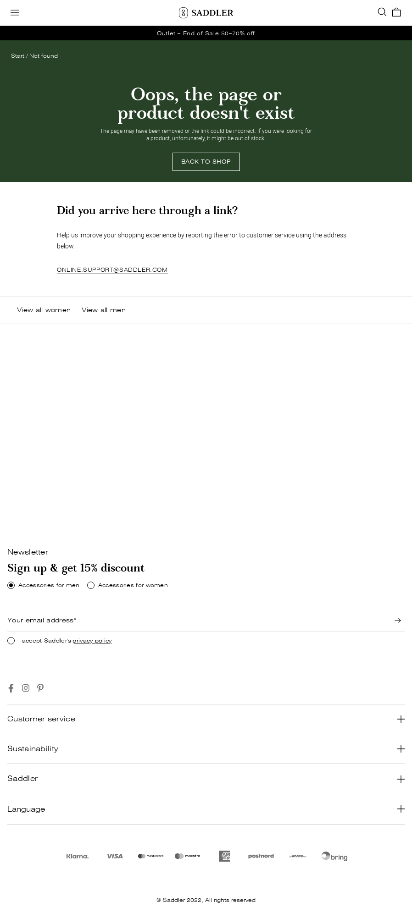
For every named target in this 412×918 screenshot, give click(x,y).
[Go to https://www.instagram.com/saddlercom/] (25, 688)
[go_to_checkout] (396, 13)
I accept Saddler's (65, 641)
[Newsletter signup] (398, 620)
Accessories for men (49, 585)
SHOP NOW (35, 509)
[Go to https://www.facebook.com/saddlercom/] (11, 688)
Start (17, 55)
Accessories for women (133, 585)
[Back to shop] (206, 162)
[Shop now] (34, 509)
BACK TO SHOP (206, 161)
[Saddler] (206, 12)
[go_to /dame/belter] (206, 33)
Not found (43, 55)
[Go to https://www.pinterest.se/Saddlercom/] (40, 688)
